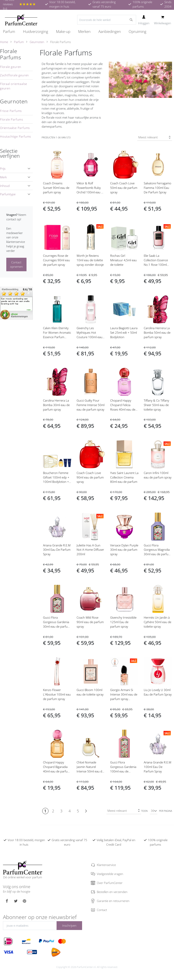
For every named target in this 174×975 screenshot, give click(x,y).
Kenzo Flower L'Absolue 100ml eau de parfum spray (57, 694)
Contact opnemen (16, 264)
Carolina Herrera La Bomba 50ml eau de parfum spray (157, 332)
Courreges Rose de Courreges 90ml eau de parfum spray (56, 260)
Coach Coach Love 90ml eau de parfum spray (90, 477)
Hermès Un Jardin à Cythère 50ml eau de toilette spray (157, 621)
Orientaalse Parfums (15, 128)
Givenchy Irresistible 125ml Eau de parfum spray (123, 621)
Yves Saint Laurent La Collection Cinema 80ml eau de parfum (124, 477)
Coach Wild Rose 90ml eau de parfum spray (90, 621)
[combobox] (106, 20)
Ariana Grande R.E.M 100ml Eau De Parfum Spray (157, 766)
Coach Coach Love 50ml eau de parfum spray (123, 187)
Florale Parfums (10, 54)
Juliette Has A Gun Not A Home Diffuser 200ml (90, 549)
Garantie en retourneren (113, 901)
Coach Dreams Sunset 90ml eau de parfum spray (56, 187)
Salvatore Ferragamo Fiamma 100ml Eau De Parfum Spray (157, 187)
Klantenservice (106, 865)
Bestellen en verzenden (112, 892)
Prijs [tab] (2, 168)
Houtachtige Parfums (15, 136)
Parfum (19, 42)
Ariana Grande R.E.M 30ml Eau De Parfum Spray (57, 549)
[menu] (87, 32)
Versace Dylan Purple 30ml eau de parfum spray (124, 549)
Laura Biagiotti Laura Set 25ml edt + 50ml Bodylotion (123, 332)
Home (4, 42)
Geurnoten (37, 42)
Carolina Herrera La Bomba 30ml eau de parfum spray (56, 404)
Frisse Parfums (11, 111)
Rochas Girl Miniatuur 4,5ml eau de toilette (123, 260)
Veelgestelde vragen (110, 874)
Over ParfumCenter (110, 883)
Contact (102, 910)
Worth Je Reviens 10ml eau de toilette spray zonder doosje (90, 260)
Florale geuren (10, 67)
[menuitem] (11, 31)
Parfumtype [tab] (8, 194)
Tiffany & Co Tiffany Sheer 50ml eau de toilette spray (156, 404)
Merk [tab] (3, 177)
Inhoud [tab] (5, 186)
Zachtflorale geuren (14, 75)
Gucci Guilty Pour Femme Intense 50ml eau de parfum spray (90, 404)
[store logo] (21, 20)
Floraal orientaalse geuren (13, 86)
